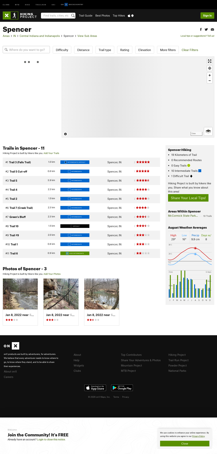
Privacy (125, 397)
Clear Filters (190, 50)
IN (14, 35)
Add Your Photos (52, 273)
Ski (53, 4)
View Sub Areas (87, 35)
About (77, 354)
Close (184, 443)
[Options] (208, 131)
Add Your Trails (51, 153)
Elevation (144, 50)
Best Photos (102, 15)
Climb (6, 4)
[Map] (138, 97)
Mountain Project (131, 365)
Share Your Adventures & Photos (141, 360)
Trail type (105, 50)
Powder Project (177, 365)
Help (76, 360)
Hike (27, 4)
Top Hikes (119, 15)
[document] (184, 438)
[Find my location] (209, 68)
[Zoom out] (209, 80)
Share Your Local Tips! (188, 198)
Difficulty (62, 50)
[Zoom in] (209, 75)
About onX (10, 371)
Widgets (79, 365)
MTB (17, 4)
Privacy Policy (198, 436)
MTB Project (128, 370)
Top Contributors (131, 354)
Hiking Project (177, 354)
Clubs (77, 370)
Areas (6, 35)
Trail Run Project (178, 360)
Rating (124, 50)
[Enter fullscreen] (209, 61)
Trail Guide (85, 15)
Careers (8, 376)
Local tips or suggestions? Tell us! (197, 35)
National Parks (177, 370)
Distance (83, 50)
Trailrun (41, 4)
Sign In (207, 15)
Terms (116, 397)
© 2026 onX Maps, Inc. (99, 397)
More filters (168, 50)
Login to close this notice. (51, 439)
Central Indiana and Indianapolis (40, 35)
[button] (201, 29)
